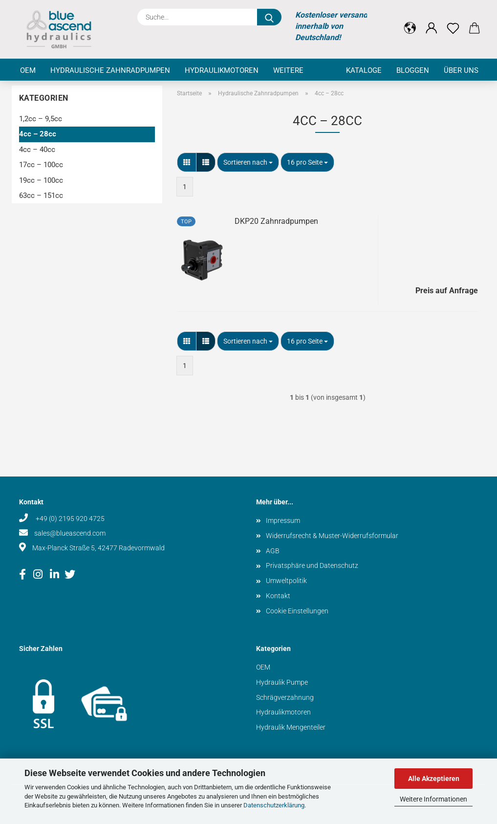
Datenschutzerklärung (273, 805)
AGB (273, 551)
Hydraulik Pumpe (282, 682)
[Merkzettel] (453, 20)
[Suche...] (269, 17)
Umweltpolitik (286, 581)
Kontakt (278, 596)
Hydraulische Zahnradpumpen (110, 70)
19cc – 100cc (41, 180)
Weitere (288, 70)
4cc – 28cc (37, 134)
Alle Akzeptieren (433, 778)
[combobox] (248, 162)
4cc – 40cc (37, 149)
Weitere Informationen (433, 799)
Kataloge (364, 70)
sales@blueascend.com (70, 533)
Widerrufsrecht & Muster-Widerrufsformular (332, 536)
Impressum (283, 520)
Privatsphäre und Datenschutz (312, 565)
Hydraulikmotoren (222, 70)
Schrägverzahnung (285, 697)
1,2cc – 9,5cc (40, 118)
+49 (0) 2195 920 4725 (69, 518)
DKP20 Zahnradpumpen (276, 221)
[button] (410, 20)
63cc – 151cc (41, 195)
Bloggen (412, 70)
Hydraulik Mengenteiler (290, 727)
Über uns (461, 70)
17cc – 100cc (41, 164)
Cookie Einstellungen (297, 611)
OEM (28, 70)
